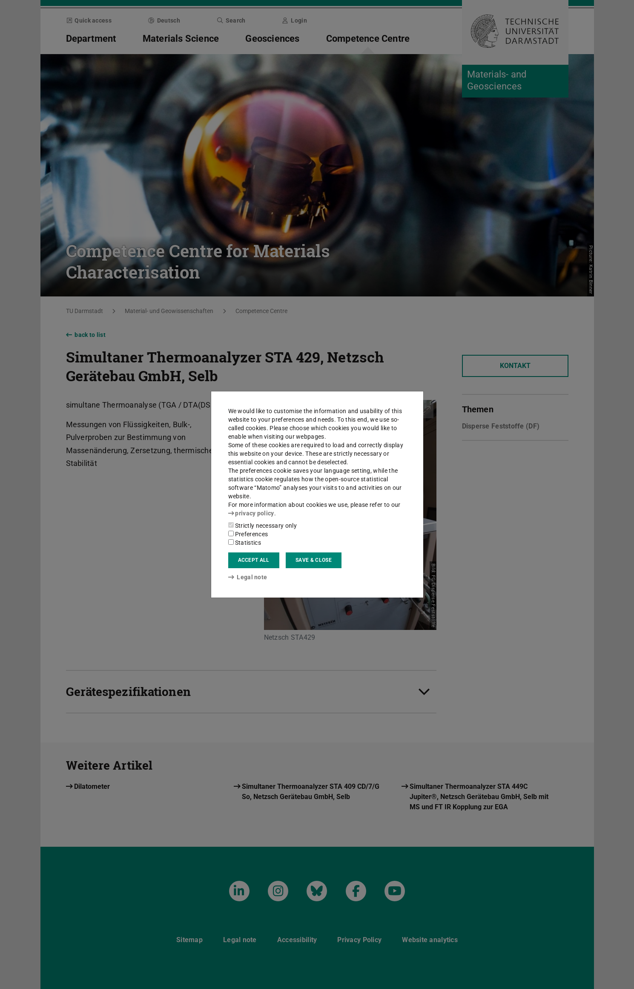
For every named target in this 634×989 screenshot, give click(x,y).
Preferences (248, 534)
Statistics (244, 542)
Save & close (313, 560)
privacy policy (251, 513)
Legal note (247, 577)
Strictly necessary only (262, 525)
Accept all (254, 560)
